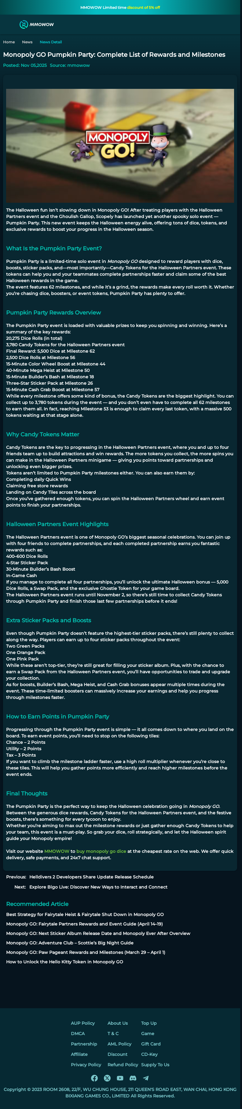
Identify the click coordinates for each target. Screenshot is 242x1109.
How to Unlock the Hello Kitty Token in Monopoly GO (64, 962)
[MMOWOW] (37, 24)
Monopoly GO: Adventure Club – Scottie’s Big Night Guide (70, 943)
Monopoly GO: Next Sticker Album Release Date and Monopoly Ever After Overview (98, 933)
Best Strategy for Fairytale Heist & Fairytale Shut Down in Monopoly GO (85, 914)
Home (9, 42)
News (27, 42)
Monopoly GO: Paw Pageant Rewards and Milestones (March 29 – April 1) (85, 952)
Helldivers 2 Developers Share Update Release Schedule (91, 877)
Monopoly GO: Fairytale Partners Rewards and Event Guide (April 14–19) (84, 924)
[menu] (10, 24)
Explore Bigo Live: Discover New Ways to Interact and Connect (98, 887)
